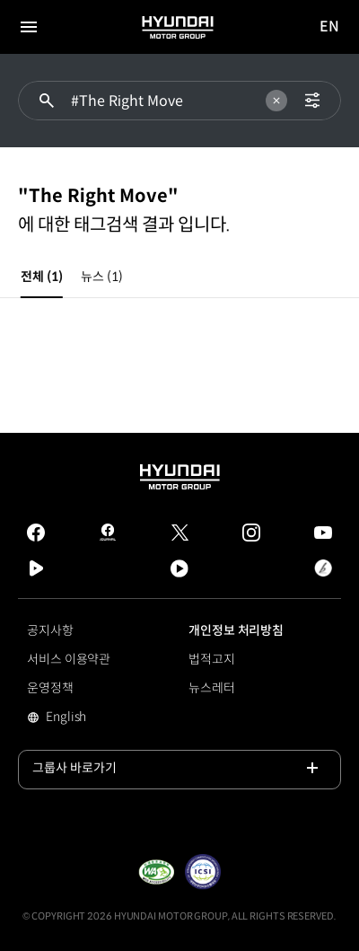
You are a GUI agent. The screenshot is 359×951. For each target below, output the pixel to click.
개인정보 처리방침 (236, 630)
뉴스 (101, 277)
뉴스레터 (211, 688)
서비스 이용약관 (68, 659)
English (91, 718)
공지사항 (50, 630)
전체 (41, 277)
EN (330, 27)
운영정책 (50, 688)
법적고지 (211, 659)
